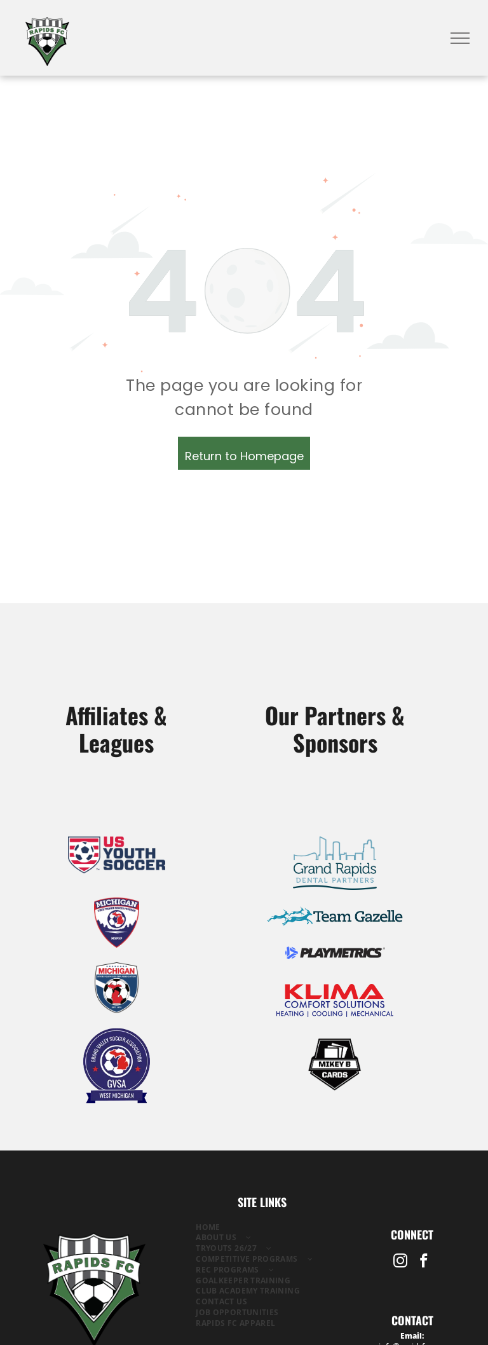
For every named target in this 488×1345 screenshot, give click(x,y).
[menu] (460, 38)
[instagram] (400, 1262)
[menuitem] (262, 1227)
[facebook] (424, 1262)
